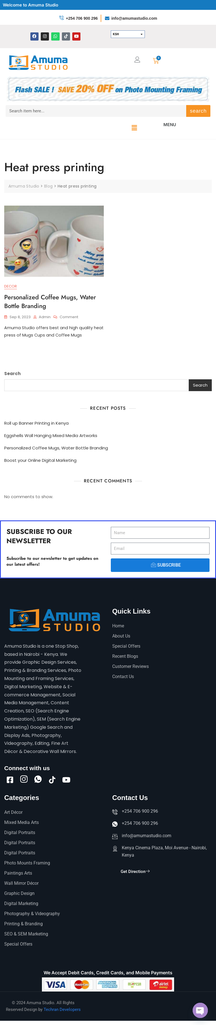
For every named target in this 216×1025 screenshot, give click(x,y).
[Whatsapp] (38, 779)
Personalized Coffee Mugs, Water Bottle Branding (50, 302)
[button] (134, 127)
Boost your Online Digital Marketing (40, 461)
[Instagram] (24, 779)
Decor (10, 286)
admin (45, 317)
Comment (69, 317)
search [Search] (198, 111)
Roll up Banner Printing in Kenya (36, 424)
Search (12, 374)
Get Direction (135, 877)
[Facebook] (9, 779)
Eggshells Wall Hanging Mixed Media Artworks (50, 436)
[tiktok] (52, 779)
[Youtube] (66, 779)
